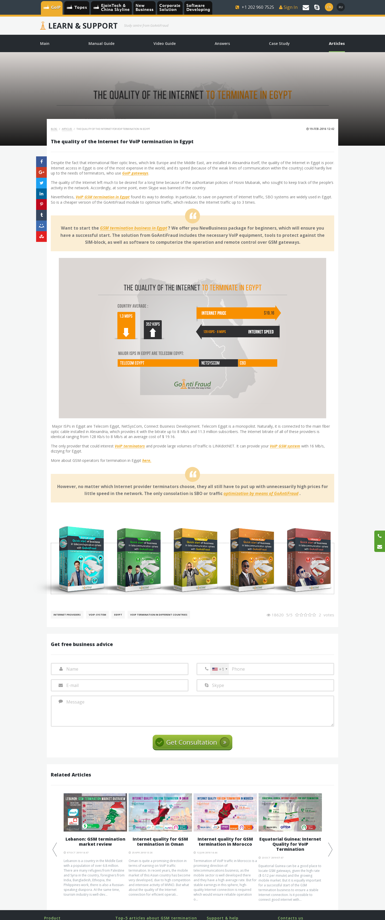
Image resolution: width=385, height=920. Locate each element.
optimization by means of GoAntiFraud (261, 494)
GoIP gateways (135, 173)
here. (146, 461)
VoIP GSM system (285, 446)
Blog (54, 129)
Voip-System (97, 614)
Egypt (118, 614)
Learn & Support (83, 25)
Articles (67, 129)
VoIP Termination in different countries (158, 614)
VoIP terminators (130, 446)
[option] (95, 845)
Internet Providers (67, 614)
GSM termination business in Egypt (133, 228)
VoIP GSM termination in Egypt (103, 197)
